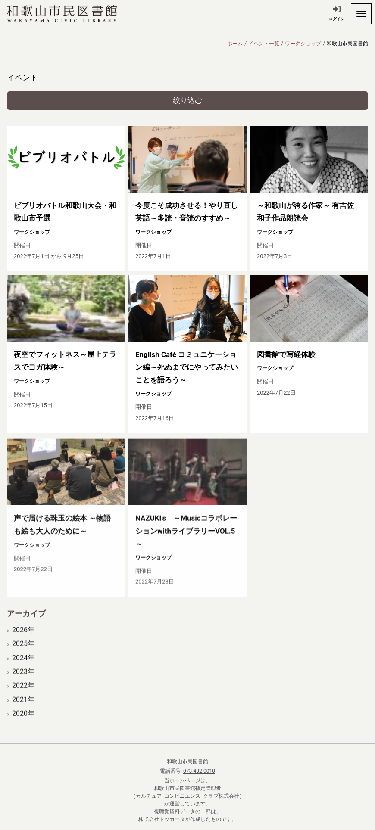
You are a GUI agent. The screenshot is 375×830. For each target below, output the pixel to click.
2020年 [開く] (23, 726)
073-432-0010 (199, 771)
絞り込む (187, 100)
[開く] (361, 13)
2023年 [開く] (23, 684)
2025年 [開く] (23, 656)
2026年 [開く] (23, 642)
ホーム (235, 43)
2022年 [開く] (23, 698)
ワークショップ (303, 43)
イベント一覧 (263, 43)
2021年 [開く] (23, 712)
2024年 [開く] (23, 670)
